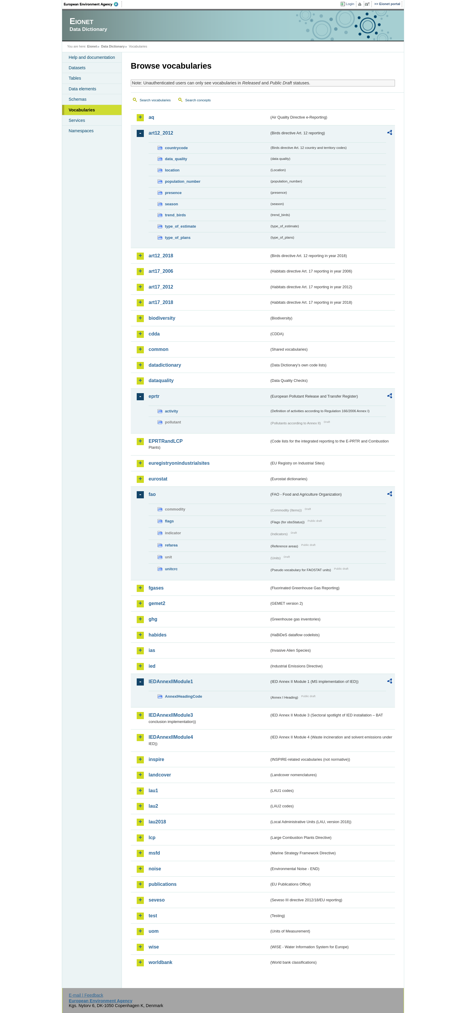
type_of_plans (178, 237)
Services (77, 120)
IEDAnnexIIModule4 (171, 737)
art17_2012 (161, 286)
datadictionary (165, 365)
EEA (93, 4)
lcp (152, 837)
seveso (157, 899)
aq (151, 117)
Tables (75, 78)
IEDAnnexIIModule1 (171, 681)
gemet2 (157, 603)
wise (154, 946)
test (153, 915)
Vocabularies (82, 110)
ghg (153, 619)
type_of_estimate (180, 226)
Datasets (77, 67)
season (171, 204)
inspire (156, 759)
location (172, 170)
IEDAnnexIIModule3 (171, 715)
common (159, 349)
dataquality (161, 380)
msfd (154, 853)
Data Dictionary (113, 46)
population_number (182, 181)
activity (171, 411)
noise (155, 868)
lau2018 (157, 821)
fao (152, 494)
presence (173, 192)
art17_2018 (161, 302)
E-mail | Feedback (86, 995)
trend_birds (175, 215)
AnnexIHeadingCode (183, 696)
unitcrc (171, 569)
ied (152, 666)
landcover (160, 774)
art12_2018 (161, 255)
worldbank (160, 962)
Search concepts (198, 100)
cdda (154, 333)
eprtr (154, 396)
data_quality (176, 159)
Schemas (77, 99)
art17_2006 (161, 271)
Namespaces (81, 130)
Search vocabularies (155, 100)
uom (154, 931)
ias (152, 650)
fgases (156, 587)
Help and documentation (92, 57)
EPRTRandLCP (166, 441)
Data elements (82, 88)
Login (350, 4)
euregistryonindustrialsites (179, 463)
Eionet (92, 46)
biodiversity (162, 318)
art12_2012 (161, 133)
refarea (171, 545)
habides (157, 634)
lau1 (153, 790)
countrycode (176, 148)
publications (163, 884)
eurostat (158, 478)
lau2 (153, 806)
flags (169, 521)
